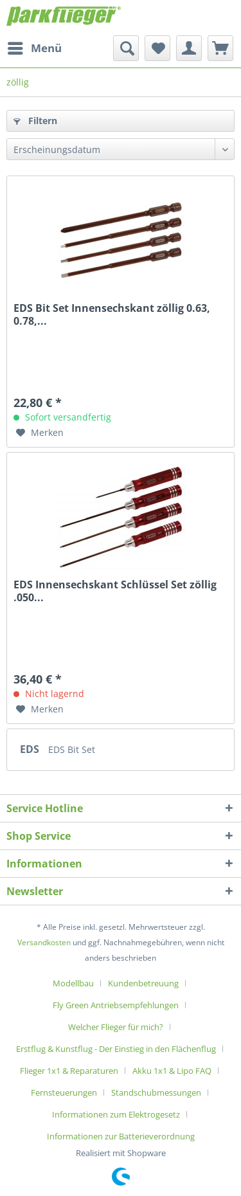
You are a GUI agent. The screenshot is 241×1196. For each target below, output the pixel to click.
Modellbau (73, 983)
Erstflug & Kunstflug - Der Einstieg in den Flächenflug (116, 1049)
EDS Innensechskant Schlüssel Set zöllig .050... (115, 591)
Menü (35, 46)
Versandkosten (44, 942)
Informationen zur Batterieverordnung (121, 1136)
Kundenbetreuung (143, 983)
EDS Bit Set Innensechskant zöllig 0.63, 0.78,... (111, 314)
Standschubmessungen (156, 1092)
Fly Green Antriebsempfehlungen (116, 1005)
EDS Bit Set (71, 749)
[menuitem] (34, 48)
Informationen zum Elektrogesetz (116, 1114)
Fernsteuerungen (64, 1092)
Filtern (35, 120)
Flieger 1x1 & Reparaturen (69, 1070)
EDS (31, 749)
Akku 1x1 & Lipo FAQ (171, 1070)
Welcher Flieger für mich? (115, 1027)
